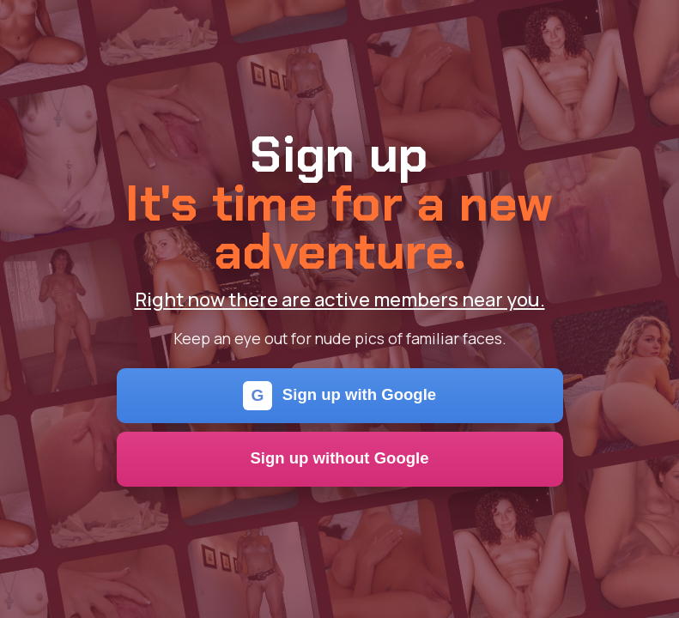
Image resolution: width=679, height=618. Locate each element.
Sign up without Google (339, 458)
